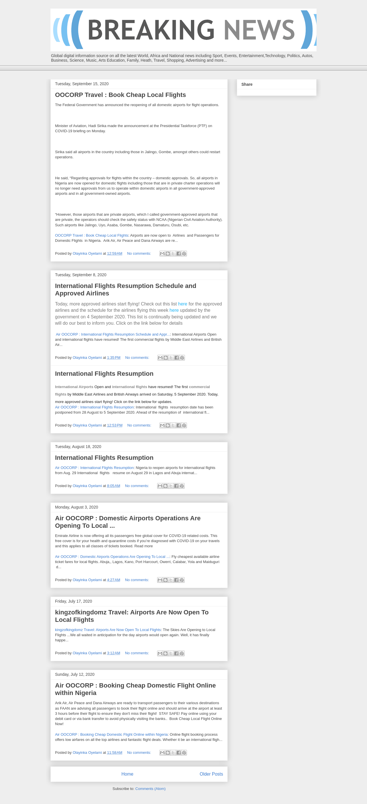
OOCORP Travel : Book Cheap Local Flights (120, 94)
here (182, 303)
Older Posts (211, 774)
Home (127, 774)
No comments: (139, 253)
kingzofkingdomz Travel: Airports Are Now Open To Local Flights (108, 630)
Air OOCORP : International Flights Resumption (94, 407)
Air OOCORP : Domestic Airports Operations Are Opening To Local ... (112, 556)
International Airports (74, 387)
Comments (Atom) (150, 789)
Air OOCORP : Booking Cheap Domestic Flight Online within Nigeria (111, 734)
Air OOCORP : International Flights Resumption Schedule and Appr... (113, 334)
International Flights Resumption (104, 373)
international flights (129, 387)
